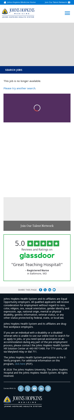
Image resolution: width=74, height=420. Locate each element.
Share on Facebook (40, 289)
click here (20, 363)
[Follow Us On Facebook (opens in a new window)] (21, 388)
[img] (18, 13)
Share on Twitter (45, 289)
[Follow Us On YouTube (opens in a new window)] (34, 388)
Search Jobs (13, 69)
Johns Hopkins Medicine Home (21, 2)
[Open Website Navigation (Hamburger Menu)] (66, 9)
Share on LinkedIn (49, 289)
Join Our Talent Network (56, 2)
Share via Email (54, 289)
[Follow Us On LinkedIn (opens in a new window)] (41, 388)
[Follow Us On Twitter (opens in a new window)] (27, 388)
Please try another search (19, 88)
